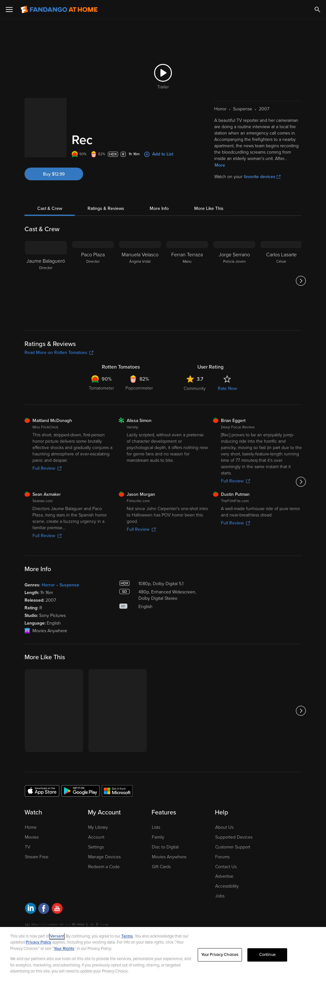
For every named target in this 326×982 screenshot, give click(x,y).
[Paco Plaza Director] (93, 281)
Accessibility (227, 886)
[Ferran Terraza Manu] (187, 281)
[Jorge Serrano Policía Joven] (234, 281)
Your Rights (64, 948)
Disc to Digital (165, 847)
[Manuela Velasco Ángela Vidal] (140, 281)
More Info (159, 208)
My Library (98, 827)
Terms (127, 936)
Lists (156, 827)
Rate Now (227, 388)
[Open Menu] (9, 9)
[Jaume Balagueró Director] (46, 281)
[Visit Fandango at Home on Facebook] (44, 909)
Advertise (224, 876)
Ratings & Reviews (106, 208)
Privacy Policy (38, 942)
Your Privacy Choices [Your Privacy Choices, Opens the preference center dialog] (220, 954)
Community (195, 388)
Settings (96, 847)
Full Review (46, 468)
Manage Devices (104, 857)
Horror (48, 585)
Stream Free (36, 857)
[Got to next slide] (301, 281)
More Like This (208, 208)
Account (96, 837)
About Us (224, 827)
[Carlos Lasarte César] (281, 281)
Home (31, 827)
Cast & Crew (49, 208)
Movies (32, 837)
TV (27, 847)
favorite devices (262, 176)
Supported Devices (233, 837)
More (220, 165)
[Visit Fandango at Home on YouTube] (57, 909)
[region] (163, 954)
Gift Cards (161, 866)
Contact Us (226, 866)
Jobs (219, 896)
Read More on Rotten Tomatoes (59, 352)
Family (158, 837)
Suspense (69, 585)
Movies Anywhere (169, 857)
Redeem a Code (104, 866)
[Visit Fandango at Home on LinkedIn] (30, 909)
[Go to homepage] (59, 9)
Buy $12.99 (54, 174)
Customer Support (232, 847)
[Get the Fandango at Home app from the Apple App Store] (42, 790)
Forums (222, 857)
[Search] (317, 9)
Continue (267, 954)
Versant (57, 936)
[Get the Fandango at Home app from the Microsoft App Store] (117, 790)
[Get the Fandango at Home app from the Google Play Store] (80, 790)
